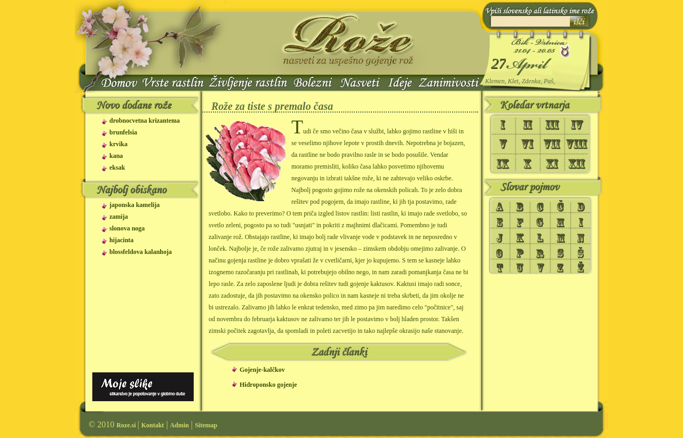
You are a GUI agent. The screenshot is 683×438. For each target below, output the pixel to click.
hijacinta (121, 240)
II (527, 124)
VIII (578, 144)
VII (552, 144)
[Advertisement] (141, 323)
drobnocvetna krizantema (144, 120)
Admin (179, 425)
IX (505, 164)
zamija (118, 216)
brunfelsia (123, 132)
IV (578, 124)
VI (527, 144)
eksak (117, 167)
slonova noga (127, 228)
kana (116, 156)
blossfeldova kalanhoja (140, 252)
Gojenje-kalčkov (262, 369)
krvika (118, 144)
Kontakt (152, 425)
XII (578, 164)
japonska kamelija (134, 205)
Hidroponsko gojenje (268, 384)
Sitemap (206, 425)
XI (552, 164)
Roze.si (126, 425)
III (552, 124)
